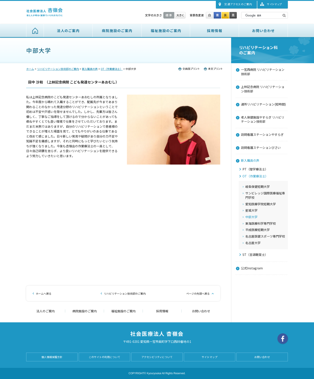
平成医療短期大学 (257, 230)
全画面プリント (190, 68)
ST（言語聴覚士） (255, 255)
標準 (168, 15)
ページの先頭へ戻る (198, 293)
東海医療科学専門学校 (260, 223)
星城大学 (251, 210)
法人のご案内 (68, 30)
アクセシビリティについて (157, 357)
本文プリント (212, 68)
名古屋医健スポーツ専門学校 (265, 236)
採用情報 (214, 30)
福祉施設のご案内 (166, 30)
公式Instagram (252, 268)
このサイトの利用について (104, 357)
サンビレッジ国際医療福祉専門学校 (265, 195)
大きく (180, 15)
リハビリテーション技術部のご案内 (58, 69)
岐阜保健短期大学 (257, 187)
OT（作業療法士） (112, 69)
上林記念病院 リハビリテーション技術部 (262, 89)
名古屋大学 (253, 243)
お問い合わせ (263, 30)
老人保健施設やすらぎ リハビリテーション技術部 (262, 119)
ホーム (35, 30)
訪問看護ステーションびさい (261, 147)
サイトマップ (274, 4)
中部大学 (251, 217)
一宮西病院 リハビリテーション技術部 (262, 71)
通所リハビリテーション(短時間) (263, 104)
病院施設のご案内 (117, 30)
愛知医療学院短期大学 (260, 204)
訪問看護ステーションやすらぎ (262, 134)
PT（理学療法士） (255, 169)
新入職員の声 (90, 69)
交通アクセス (238, 4)
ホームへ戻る (43, 293)
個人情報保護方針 (51, 357)
